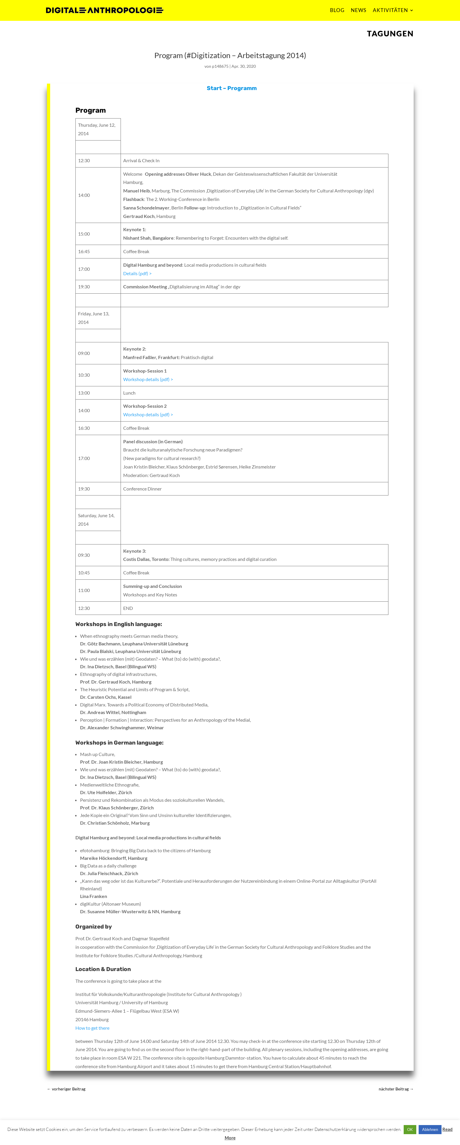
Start (214, 88)
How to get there (92, 1028)
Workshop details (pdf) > (148, 379)
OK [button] (410, 1129)
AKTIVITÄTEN (390, 10)
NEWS (358, 10)
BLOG (337, 10)
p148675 (220, 66)
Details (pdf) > (137, 273)
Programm (242, 88)
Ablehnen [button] (430, 1129)
